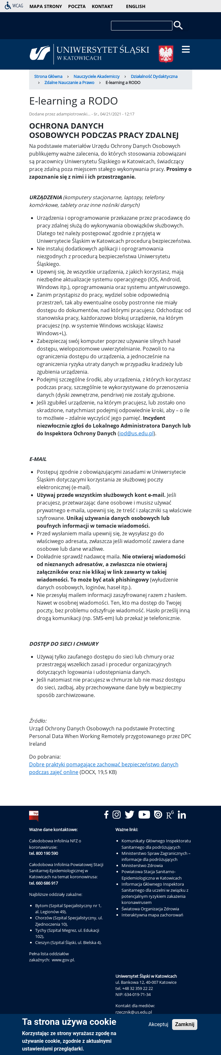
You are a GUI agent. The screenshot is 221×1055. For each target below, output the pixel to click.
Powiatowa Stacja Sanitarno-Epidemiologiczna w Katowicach (152, 875)
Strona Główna (48, 76)
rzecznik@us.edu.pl (133, 1012)
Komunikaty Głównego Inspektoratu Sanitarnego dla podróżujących (156, 844)
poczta (77, 6)
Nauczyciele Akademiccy (97, 76)
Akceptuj (158, 1026)
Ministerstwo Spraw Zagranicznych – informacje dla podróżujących (156, 856)
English (136, 6)
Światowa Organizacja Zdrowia (150, 909)
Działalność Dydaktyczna (154, 76)
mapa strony (45, 6)
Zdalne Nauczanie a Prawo (69, 82)
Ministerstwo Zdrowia (142, 865)
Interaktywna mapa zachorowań (152, 915)
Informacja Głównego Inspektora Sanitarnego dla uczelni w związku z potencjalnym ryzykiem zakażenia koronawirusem (155, 893)
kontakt (102, 6)
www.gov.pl (63, 960)
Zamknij (184, 1026)
